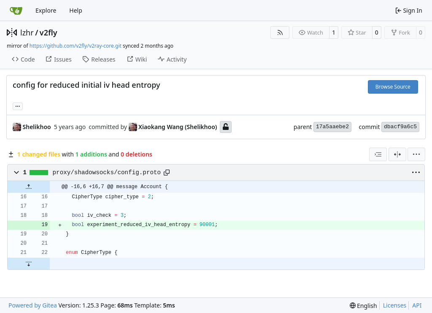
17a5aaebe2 (332, 127)
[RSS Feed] (280, 32)
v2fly (48, 32)
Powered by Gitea (32, 305)
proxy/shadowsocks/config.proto (107, 172)
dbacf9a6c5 (400, 127)
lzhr (27, 32)
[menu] (416, 154)
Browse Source (392, 86)
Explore (45, 10)
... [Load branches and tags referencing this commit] (17, 105)
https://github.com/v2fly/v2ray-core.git (76, 45)
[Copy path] (167, 172)
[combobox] (378, 154)
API (416, 305)
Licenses (395, 305)
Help (75, 10)
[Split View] (397, 154)
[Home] (16, 10)
